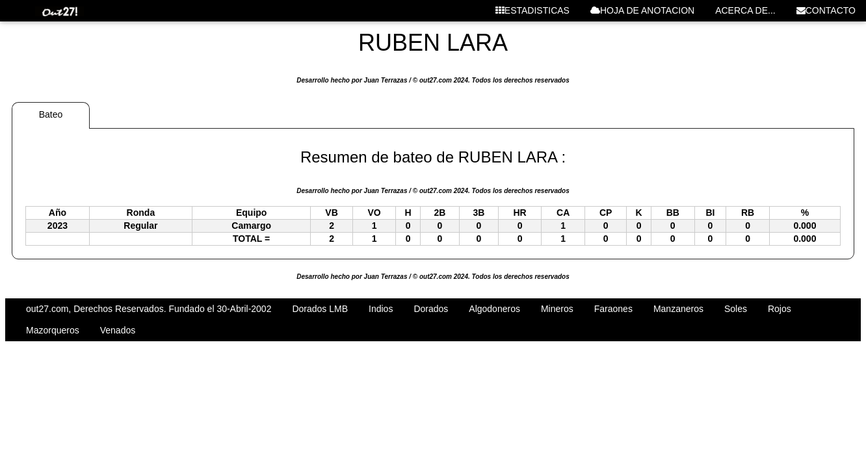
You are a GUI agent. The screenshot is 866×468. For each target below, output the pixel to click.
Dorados (430, 309)
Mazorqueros (52, 330)
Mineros (557, 309)
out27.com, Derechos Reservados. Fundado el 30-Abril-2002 (148, 309)
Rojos (779, 309)
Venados (118, 330)
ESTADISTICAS (532, 10)
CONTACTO (826, 10)
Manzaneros (678, 309)
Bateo (51, 114)
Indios (381, 309)
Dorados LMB (320, 309)
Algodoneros (494, 309)
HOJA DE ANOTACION (642, 10)
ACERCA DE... (745, 10)
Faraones (613, 309)
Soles (735, 309)
